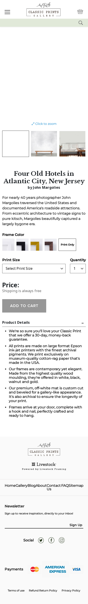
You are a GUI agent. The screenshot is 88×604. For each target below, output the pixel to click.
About (41, 486)
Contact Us (54, 487)
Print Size (11, 260)
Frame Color (13, 235)
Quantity (78, 260)
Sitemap (75, 486)
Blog (32, 486)
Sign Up (76, 525)
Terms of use (16, 590)
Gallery (22, 486)
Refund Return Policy (43, 590)
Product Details (16, 322)
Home (10, 486)
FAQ (64, 486)
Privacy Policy (71, 590)
